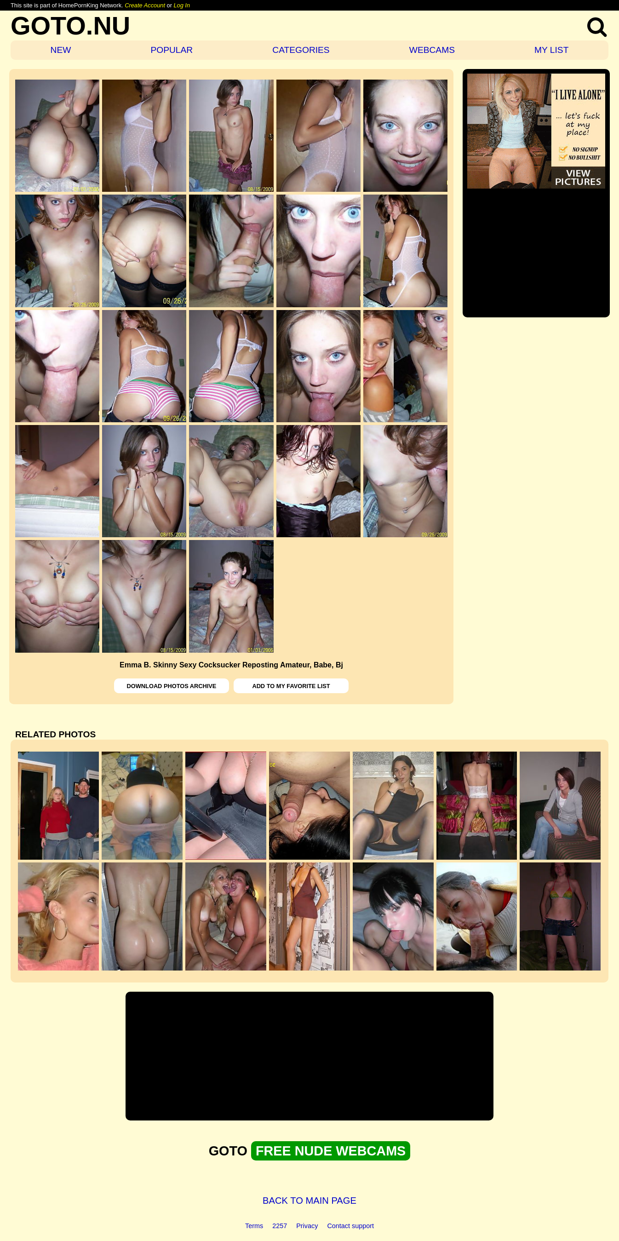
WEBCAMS (432, 50)
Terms (254, 1226)
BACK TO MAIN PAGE (309, 1200)
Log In (181, 5)
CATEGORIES (300, 50)
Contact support (350, 1226)
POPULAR (171, 50)
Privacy (307, 1226)
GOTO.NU (70, 25)
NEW (61, 50)
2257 (279, 1226)
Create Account (145, 5)
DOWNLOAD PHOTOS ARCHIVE (172, 686)
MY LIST (551, 50)
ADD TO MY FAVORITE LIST (291, 686)
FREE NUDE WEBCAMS (331, 1150)
